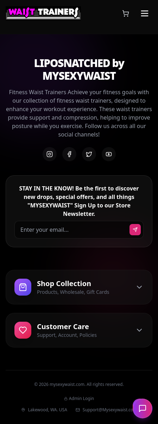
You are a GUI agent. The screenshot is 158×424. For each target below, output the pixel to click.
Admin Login (79, 398)
